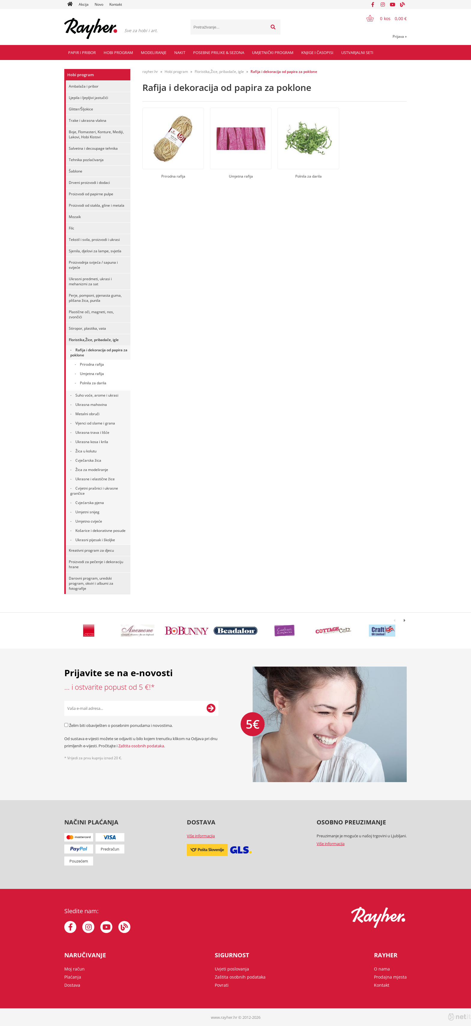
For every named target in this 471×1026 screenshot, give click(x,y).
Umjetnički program (272, 52)
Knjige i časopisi (317, 52)
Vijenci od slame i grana (95, 423)
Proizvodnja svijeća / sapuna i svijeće (93, 265)
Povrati (222, 985)
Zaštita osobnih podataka (141, 745)
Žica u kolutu (85, 451)
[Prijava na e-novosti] (210, 708)
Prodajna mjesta (390, 977)
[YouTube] (392, 4)
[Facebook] (373, 4)
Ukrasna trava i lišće (92, 432)
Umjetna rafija (92, 373)
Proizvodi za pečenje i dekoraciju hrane (96, 564)
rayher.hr (150, 71)
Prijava (400, 36)
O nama (382, 969)
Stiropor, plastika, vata (87, 328)
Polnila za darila (93, 383)
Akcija (84, 4)
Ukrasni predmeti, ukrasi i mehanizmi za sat (90, 281)
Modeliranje (153, 52)
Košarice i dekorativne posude (100, 530)
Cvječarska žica (88, 460)
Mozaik (75, 216)
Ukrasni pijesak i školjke (95, 539)
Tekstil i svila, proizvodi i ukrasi (94, 239)
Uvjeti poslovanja (232, 969)
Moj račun (74, 969)
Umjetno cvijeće (88, 521)
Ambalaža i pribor (84, 86)
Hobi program (118, 52)
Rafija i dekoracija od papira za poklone (98, 352)
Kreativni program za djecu (91, 550)
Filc (71, 228)
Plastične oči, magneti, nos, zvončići (91, 314)
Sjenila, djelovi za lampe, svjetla (95, 251)
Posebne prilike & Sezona (218, 52)
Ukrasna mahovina (91, 404)
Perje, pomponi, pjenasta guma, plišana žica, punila (95, 298)
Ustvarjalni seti (357, 52)
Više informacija (201, 835)
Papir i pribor (82, 52)
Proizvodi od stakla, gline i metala (96, 205)
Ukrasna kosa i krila (91, 441)
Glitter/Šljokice (81, 109)
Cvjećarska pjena (89, 502)
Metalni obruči (87, 413)
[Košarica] (383, 18)
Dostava (72, 985)
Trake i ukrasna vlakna (87, 120)
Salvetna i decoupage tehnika (93, 148)
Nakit (179, 52)
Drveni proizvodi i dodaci (89, 182)
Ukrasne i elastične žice (95, 479)
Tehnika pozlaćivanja (86, 159)
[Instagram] (382, 4)
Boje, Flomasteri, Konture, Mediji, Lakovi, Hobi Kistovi (96, 134)
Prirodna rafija (92, 364)
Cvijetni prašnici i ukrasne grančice (94, 491)
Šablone (75, 171)
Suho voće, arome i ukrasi (96, 395)
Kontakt (115, 4)
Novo (99, 4)
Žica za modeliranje (91, 469)
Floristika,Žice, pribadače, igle (94, 339)
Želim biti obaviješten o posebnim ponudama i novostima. (121, 725)
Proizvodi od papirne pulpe (91, 193)
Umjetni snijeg (87, 511)
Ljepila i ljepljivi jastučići (88, 97)
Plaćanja (72, 977)
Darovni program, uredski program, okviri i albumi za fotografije (91, 583)
